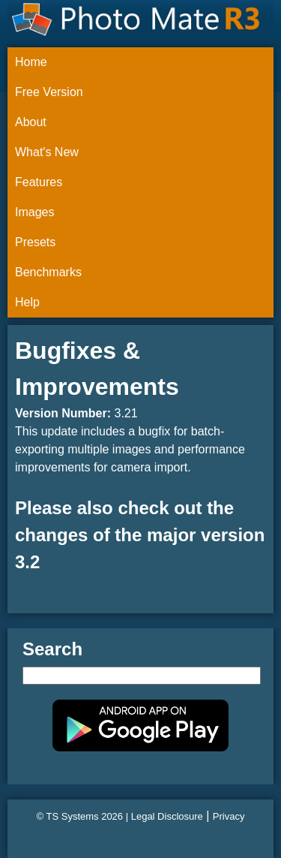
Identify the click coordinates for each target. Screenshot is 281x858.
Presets (35, 242)
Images (34, 212)
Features (38, 182)
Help (27, 302)
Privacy (229, 816)
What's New (47, 152)
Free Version (49, 92)
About (30, 122)
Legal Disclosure (167, 816)
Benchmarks (48, 272)
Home (31, 62)
